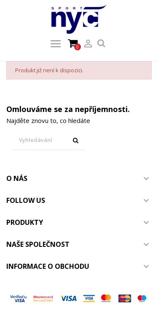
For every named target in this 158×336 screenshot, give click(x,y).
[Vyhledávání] (49, 140)
